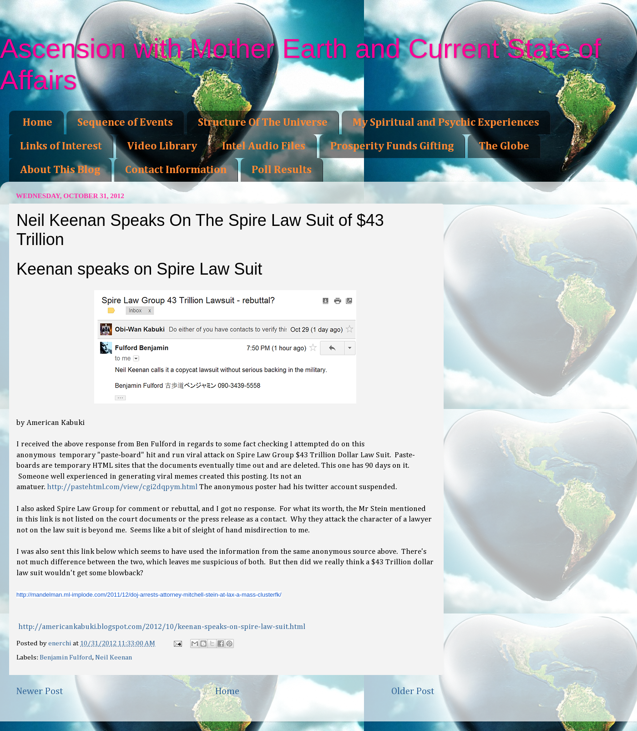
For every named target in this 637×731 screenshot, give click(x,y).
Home (37, 122)
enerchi (60, 643)
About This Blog (60, 169)
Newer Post (39, 691)
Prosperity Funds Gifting (392, 146)
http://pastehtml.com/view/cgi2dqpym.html (122, 487)
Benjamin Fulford (66, 657)
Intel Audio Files (263, 146)
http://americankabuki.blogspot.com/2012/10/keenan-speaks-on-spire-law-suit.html (161, 627)
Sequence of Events (125, 122)
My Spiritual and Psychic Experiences (446, 122)
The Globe (504, 146)
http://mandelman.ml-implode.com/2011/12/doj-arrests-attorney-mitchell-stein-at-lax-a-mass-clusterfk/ (148, 594)
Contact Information (176, 169)
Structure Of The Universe (263, 122)
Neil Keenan (113, 657)
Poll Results (282, 169)
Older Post (413, 691)
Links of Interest (61, 146)
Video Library (162, 146)
